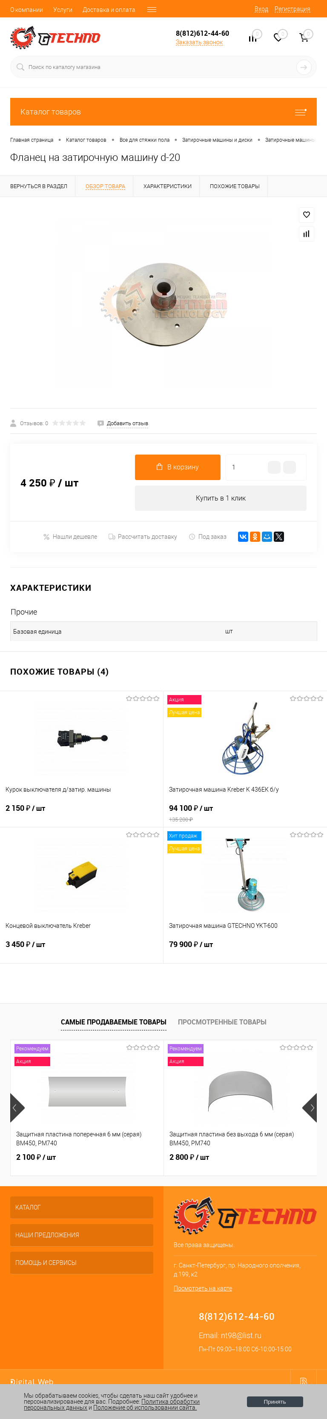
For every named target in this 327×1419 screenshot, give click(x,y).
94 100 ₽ (245, 814)
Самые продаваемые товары (113, 1022)
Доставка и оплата (109, 9)
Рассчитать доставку (143, 537)
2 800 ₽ (189, 1157)
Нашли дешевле (70, 537)
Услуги (62, 9)
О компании (26, 9)
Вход (261, 9)
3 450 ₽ (82, 950)
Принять (275, 1402)
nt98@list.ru (241, 1335)
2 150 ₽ (82, 814)
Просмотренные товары (222, 1022)
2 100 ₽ (36, 1157)
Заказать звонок (199, 42)
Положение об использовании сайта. (145, 1407)
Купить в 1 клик (221, 498)
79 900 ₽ (245, 950)
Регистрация (292, 9)
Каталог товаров (163, 112)
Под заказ (208, 537)
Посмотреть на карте (203, 1288)
